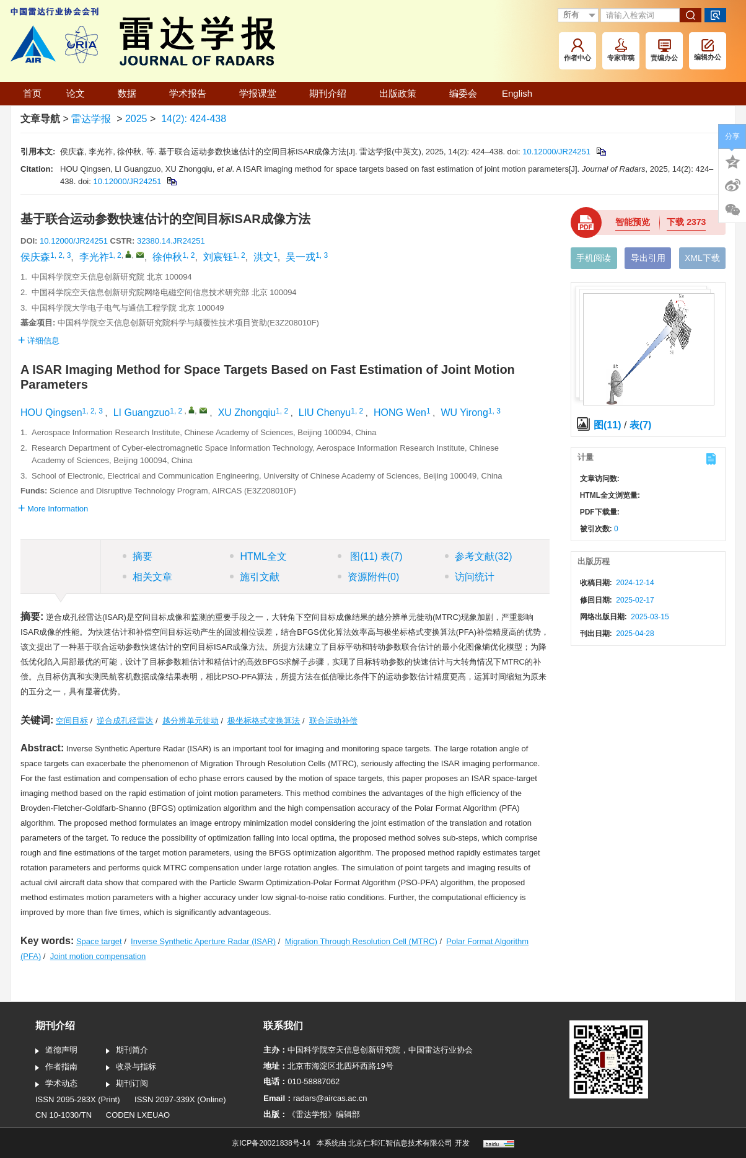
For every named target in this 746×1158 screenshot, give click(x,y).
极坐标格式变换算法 (263, 720)
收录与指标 (131, 1067)
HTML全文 (258, 556)
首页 (32, 93)
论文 (79, 93)
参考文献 (478, 556)
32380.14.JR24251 (171, 240)
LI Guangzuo (141, 412)
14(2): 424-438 (193, 118)
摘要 (137, 556)
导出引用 (648, 258)
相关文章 (147, 577)
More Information (53, 508)
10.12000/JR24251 (556, 151)
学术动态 (56, 1084)
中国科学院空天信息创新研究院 (343, 1049)
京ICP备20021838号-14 (271, 1143)
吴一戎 (300, 257)
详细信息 (38, 340)
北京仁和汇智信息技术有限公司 (400, 1143)
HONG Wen (400, 412)
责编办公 (664, 50)
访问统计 (469, 577)
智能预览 (632, 222)
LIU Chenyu (325, 412)
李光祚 (94, 257)
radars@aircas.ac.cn (330, 1098)
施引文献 (254, 577)
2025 (136, 118)
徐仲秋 (167, 257)
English (517, 93)
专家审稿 (620, 49)
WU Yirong (464, 412)
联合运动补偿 (333, 720)
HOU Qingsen (51, 412)
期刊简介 (127, 1050)
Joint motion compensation (98, 956)
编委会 (463, 93)
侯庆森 (35, 257)
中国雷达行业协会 (440, 1049)
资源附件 (369, 577)
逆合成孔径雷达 (125, 720)
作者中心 (577, 49)
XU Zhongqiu (247, 412)
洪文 (263, 257)
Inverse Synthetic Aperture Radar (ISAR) (203, 941)
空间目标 (72, 720)
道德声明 (56, 1050)
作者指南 (56, 1067)
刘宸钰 (218, 257)
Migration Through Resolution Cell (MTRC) (361, 941)
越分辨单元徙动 (190, 720)
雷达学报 (91, 118)
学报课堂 (261, 93)
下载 (686, 222)
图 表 (370, 556)
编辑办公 (707, 50)
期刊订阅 (127, 1084)
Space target (99, 941)
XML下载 (702, 258)
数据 (131, 93)
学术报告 (191, 93)
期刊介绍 (331, 93)
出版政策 (401, 93)
